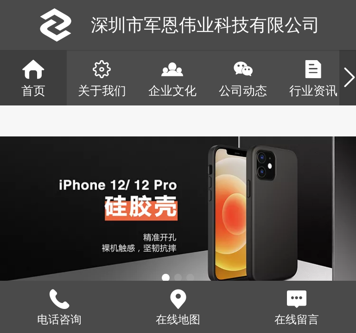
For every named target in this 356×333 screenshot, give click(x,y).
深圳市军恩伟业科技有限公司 (205, 25)
